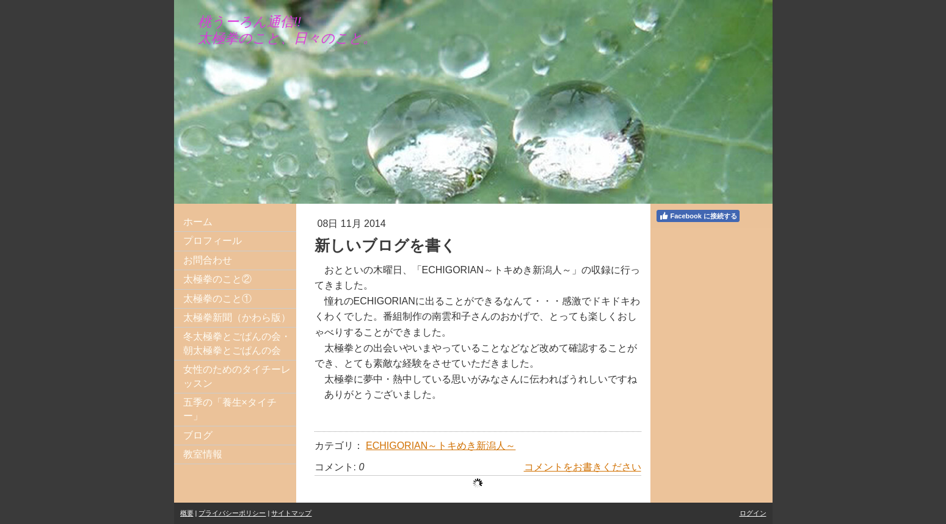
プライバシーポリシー (232, 513)
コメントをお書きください (582, 467)
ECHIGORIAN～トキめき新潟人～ (440, 445)
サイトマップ (291, 513)
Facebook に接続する (698, 216)
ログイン (753, 513)
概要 (187, 513)
